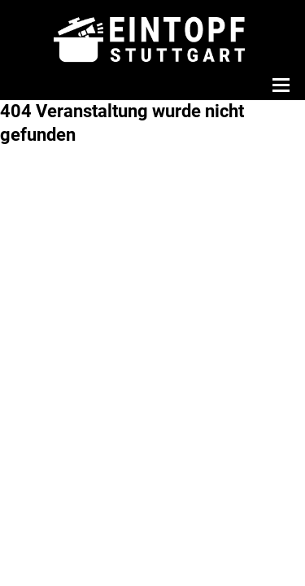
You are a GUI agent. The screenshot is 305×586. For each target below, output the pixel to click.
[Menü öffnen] (279, 84)
